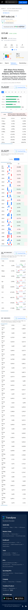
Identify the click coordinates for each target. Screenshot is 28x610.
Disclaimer (19, 581)
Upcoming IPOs (6, 564)
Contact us (5, 527)
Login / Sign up (22, 2)
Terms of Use (11, 581)
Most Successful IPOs (8, 566)
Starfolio (5, 588)
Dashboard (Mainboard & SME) (10, 562)
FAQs (16, 527)
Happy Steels (6, 575)
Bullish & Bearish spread (16, 544)
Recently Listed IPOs (17, 564)
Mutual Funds (6, 544)
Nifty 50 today (6, 534)
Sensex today (14, 534)
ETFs (18, 542)
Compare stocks (6, 553)
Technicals (13, 63)
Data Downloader (7, 554)
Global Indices (6, 546)
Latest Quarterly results (8, 535)
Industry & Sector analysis (9, 542)
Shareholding (22, 63)
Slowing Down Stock (10, 21)
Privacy (4, 581)
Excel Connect (16, 554)
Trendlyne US (8, 590)
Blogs (11, 527)
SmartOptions (12, 588)
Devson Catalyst (19, 573)
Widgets (14, 553)
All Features (22, 527)
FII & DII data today (20, 535)
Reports (7, 63)
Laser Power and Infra (8, 573)
